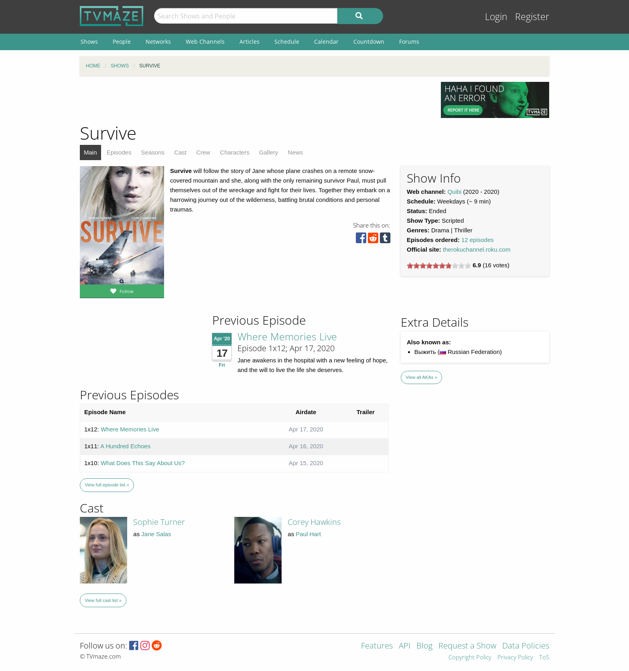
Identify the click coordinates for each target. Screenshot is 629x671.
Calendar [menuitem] (326, 41)
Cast (180, 152)
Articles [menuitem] (249, 41)
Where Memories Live (287, 336)
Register (532, 16)
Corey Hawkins (314, 521)
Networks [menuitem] (158, 41)
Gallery (268, 152)
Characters (234, 152)
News (295, 152)
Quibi (454, 191)
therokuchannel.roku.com (476, 249)
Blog (424, 646)
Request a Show (467, 646)
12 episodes (477, 239)
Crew (203, 152)
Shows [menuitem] (89, 41)
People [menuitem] (122, 41)
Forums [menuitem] (409, 41)
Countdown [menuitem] (368, 41)
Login (496, 16)
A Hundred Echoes (125, 446)
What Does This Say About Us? (143, 463)
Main (90, 152)
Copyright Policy (469, 657)
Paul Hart (308, 534)
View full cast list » (103, 600)
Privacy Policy (515, 657)
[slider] (439, 265)
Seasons (152, 152)
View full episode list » (107, 484)
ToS (544, 657)
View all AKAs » (421, 377)
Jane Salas (156, 534)
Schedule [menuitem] (286, 41)
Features (377, 646)
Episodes (119, 152)
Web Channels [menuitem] (205, 41)
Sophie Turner (159, 521)
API (404, 646)
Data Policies (525, 646)
